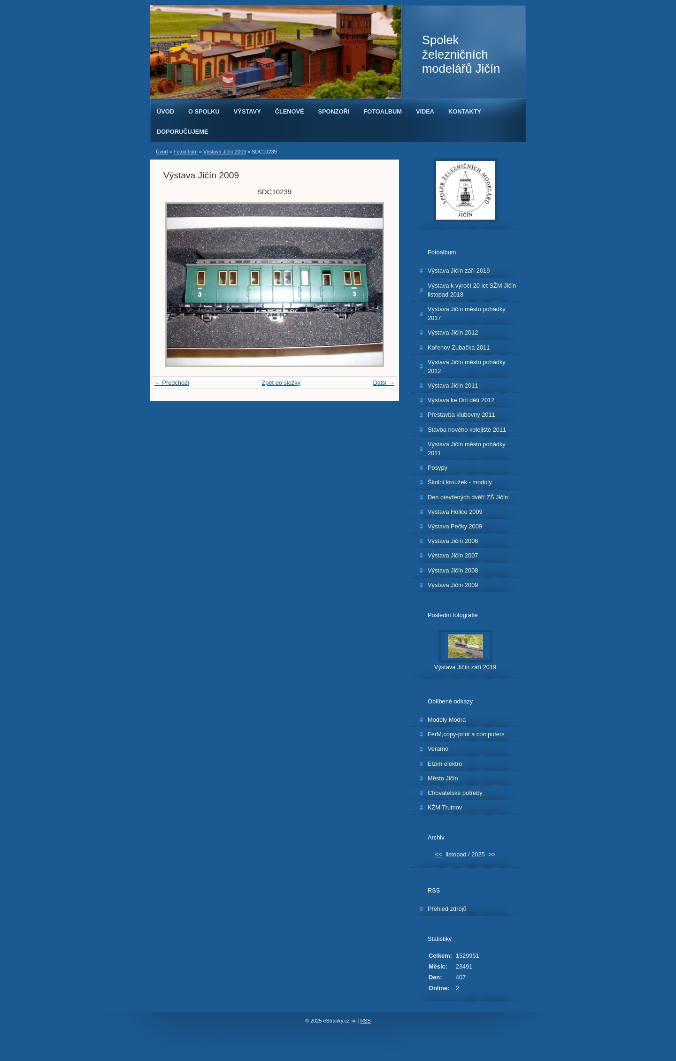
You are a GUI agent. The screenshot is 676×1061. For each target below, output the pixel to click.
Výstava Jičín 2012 (453, 332)
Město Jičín (443, 778)
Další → (383, 382)
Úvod (165, 111)
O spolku (204, 111)
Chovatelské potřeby (455, 792)
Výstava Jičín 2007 (453, 555)
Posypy (437, 467)
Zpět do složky (280, 382)
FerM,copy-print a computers (466, 734)
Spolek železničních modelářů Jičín (461, 54)
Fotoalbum (382, 111)
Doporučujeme (182, 131)
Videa (425, 111)
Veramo (438, 748)
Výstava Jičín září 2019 (459, 270)
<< (438, 854)
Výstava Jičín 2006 (453, 540)
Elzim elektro (445, 763)
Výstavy (247, 111)
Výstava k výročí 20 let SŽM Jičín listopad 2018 (472, 290)
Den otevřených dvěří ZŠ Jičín (468, 497)
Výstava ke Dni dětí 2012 (461, 400)
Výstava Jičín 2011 (453, 385)
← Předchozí (171, 382)
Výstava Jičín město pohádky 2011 (467, 449)
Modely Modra (447, 719)
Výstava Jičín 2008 (453, 570)
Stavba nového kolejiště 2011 (467, 429)
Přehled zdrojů (447, 908)
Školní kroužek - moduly (460, 482)
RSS (365, 1020)
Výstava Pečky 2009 (455, 526)
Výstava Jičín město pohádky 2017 (467, 313)
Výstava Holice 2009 (455, 511)
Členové (289, 111)
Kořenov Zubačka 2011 (459, 347)
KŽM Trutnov (445, 807)
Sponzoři (334, 111)
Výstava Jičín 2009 (224, 151)
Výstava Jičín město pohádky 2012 (467, 366)
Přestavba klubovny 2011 (461, 414)
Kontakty (464, 111)
